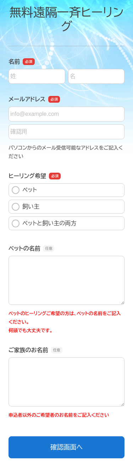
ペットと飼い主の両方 (44, 223)
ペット (24, 190)
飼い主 (25, 207)
